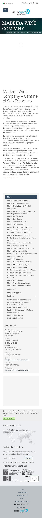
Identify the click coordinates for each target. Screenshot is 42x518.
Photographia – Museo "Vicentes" (19, 243)
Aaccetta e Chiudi (8, 418)
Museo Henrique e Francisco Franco (20, 248)
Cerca (22, 498)
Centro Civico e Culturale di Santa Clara (22, 254)
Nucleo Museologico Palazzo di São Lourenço (20, 276)
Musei (9, 197)
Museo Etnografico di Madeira (18, 230)
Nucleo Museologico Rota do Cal (19, 272)
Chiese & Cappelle (14, 293)
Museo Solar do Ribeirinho (17, 267)
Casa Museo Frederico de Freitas (19, 232)
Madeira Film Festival (15, 315)
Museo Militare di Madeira (17, 251)
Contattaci (9, 433)
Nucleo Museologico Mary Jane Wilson (21, 270)
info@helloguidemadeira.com (17, 430)
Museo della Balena (14, 219)
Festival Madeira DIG (15, 318)
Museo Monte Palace (15, 256)
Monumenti (11, 289)
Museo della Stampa (15, 280)
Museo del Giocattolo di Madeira (19, 262)
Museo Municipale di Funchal (18, 200)
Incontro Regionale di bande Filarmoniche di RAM (18, 303)
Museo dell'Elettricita (15, 216)
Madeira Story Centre (15, 259)
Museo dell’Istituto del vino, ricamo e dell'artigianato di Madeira (21, 212)
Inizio (22, 490)
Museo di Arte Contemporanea (18, 235)
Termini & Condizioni (22, 501)
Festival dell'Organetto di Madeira (20, 310)
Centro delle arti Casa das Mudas (19, 227)
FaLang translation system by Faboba (10, 177)
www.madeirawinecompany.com (17, 370)
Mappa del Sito (22, 496)
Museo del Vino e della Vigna (18, 264)
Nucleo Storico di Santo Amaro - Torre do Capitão (21, 239)
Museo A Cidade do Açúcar (17, 245)
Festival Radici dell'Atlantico (17, 307)
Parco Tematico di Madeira (17, 222)
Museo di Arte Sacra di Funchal (19, 206)
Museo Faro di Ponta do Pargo (18, 283)
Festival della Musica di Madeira (19, 300)
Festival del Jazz (13, 313)
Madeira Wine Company (16, 224)
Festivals (10, 296)
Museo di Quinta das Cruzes (18, 203)
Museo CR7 (11, 209)
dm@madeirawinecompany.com (17, 360)
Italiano (8, 3)
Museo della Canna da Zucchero (19, 286)
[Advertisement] (21, 187)
